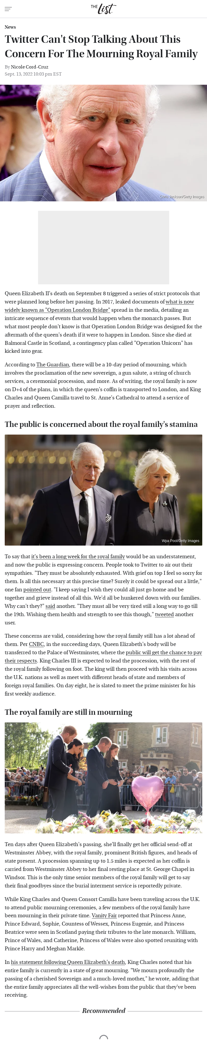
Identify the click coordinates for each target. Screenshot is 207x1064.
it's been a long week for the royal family (78, 557)
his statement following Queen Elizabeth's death (68, 962)
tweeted (164, 614)
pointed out (37, 590)
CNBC (36, 644)
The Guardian (52, 365)
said (50, 606)
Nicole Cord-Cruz (29, 67)
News (10, 27)
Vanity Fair (104, 916)
